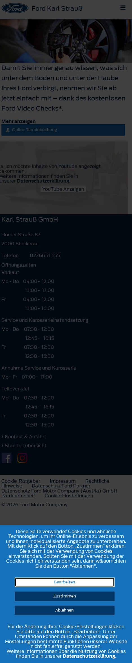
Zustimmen (64, 596)
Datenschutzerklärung (89, 656)
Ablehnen (64, 610)
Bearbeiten (64, 582)
